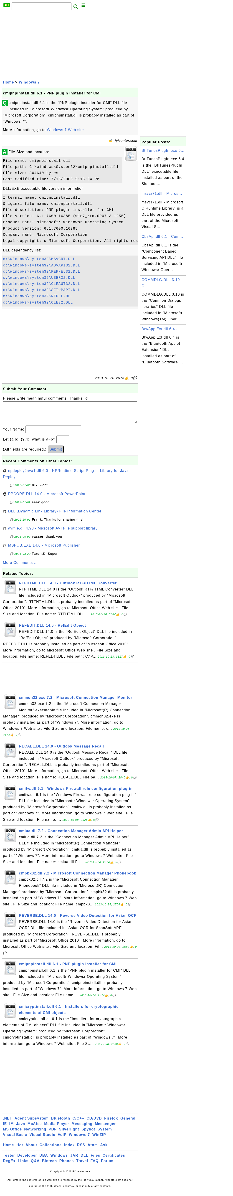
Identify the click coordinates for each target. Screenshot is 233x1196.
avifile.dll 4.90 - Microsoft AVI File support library (53, 533)
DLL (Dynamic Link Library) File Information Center (54, 516)
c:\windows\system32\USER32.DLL (39, 277)
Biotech (49, 1165)
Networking (35, 1134)
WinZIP (99, 1139)
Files (95, 1160)
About (31, 1149)
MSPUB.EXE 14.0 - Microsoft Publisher (44, 550)
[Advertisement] (70, 45)
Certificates (114, 1160)
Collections (51, 1149)
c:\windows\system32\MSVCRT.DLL (39, 259)
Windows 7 (29, 82)
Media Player (56, 1128)
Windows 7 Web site (65, 130)
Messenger (105, 1128)
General (128, 1123)
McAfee (35, 1128)
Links (23, 1165)
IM (11, 1128)
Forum (107, 1165)
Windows (59, 1160)
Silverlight (69, 1134)
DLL (84, 1160)
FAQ (95, 1165)
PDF (53, 1134)
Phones (66, 1165)
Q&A (35, 1165)
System (105, 1134)
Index (69, 1149)
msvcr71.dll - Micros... (162, 193)
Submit (56, 454)
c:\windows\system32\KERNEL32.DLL (41, 271)
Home (8, 82)
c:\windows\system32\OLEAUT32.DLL (41, 283)
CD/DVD (94, 1123)
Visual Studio (42, 1139)
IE (5, 1128)
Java (20, 1128)
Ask (103, 1149)
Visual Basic (15, 1139)
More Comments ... (20, 567)
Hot (19, 1149)
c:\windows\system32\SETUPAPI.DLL (41, 290)
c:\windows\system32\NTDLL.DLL (38, 296)
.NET (7, 1123)
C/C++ (78, 1123)
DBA (43, 1160)
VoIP (62, 1139)
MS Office (12, 1134)
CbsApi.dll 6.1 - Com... (162, 236)
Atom (93, 1149)
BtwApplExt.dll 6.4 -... (161, 329)
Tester (9, 1160)
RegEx (9, 1165)
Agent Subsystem (32, 1123)
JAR (74, 1160)
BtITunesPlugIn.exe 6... (163, 150)
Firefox (111, 1123)
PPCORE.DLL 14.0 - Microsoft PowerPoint (47, 498)
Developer (27, 1160)
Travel (82, 1165)
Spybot (88, 1134)
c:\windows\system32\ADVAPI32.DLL (41, 265)
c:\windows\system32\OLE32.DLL (38, 302)
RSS (81, 1149)
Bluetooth (60, 1123)
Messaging (82, 1128)
